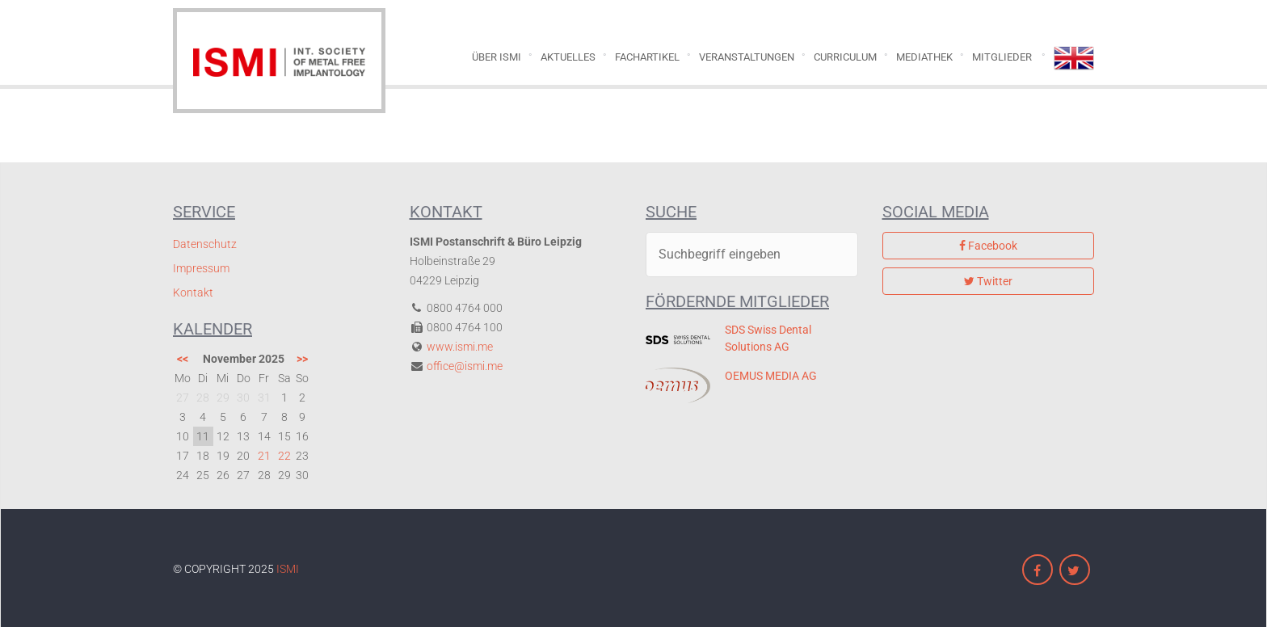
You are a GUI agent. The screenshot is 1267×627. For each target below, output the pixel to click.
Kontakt (193, 292)
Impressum (201, 268)
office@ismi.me (465, 366)
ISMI (287, 568)
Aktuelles (568, 57)
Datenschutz (205, 244)
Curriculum (845, 57)
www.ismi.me (460, 346)
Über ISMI (496, 57)
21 (264, 455)
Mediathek (924, 57)
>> (302, 358)
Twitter (988, 281)
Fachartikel (647, 57)
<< (182, 358)
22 (284, 455)
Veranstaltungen (746, 57)
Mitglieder (1002, 57)
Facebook (988, 245)
